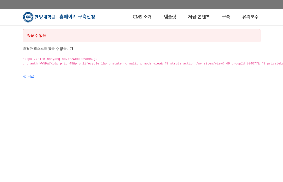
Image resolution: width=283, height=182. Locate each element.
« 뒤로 (28, 76)
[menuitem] (142, 17)
